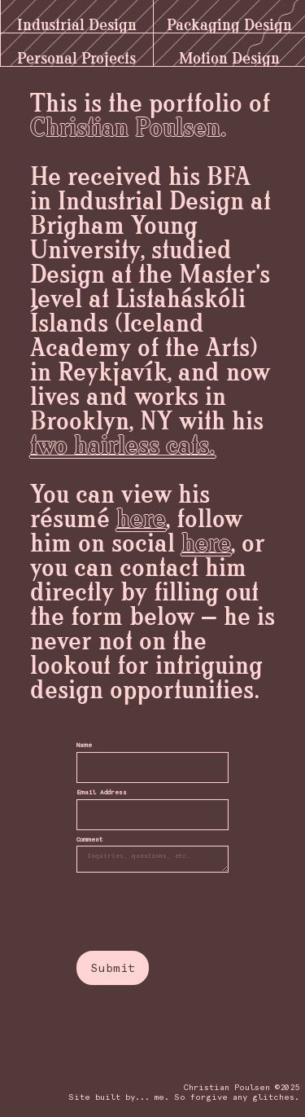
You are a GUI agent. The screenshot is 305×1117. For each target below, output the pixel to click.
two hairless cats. (123, 446)
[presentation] (163, 903)
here (141, 520)
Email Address (101, 793)
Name (84, 746)
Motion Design (229, 53)
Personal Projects (76, 53)
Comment (89, 840)
